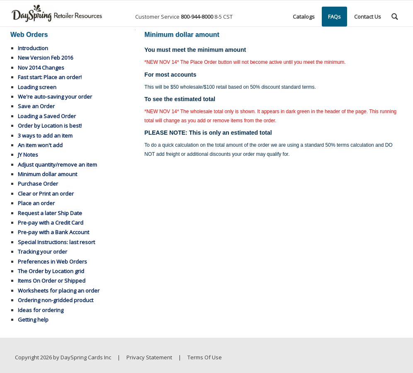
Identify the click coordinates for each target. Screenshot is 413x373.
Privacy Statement (149, 357)
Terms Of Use (204, 357)
